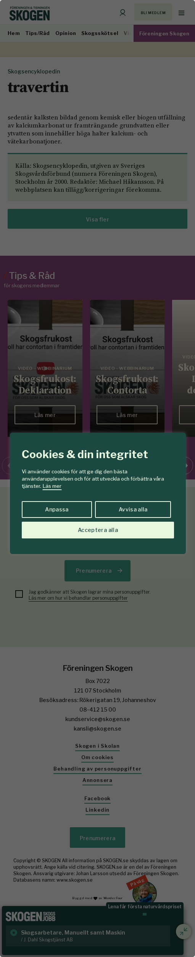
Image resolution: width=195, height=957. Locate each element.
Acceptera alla (98, 530)
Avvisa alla (133, 509)
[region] (97, 478)
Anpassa (56, 509)
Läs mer (52, 486)
